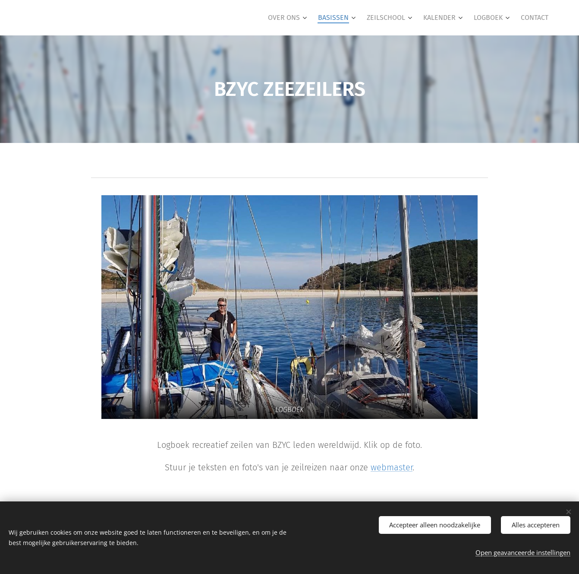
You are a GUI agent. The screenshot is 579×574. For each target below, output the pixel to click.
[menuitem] (288, 18)
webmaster (391, 467)
